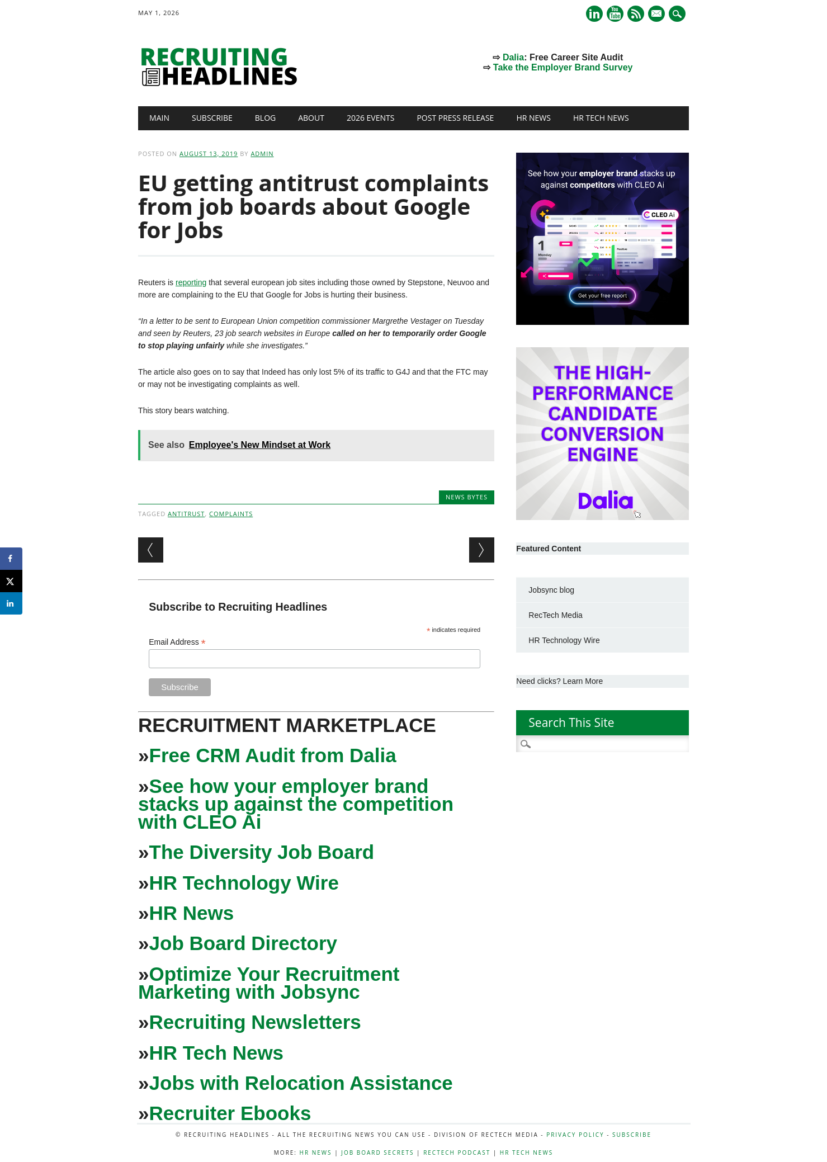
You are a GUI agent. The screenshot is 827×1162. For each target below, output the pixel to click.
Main (159, 117)
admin (262, 153)
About (311, 117)
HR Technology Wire (244, 883)
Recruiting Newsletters (255, 1022)
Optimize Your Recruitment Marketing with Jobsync (268, 983)
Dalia (513, 57)
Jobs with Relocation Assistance (301, 1083)
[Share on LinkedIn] (11, 603)
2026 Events (371, 117)
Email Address (177, 642)
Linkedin (594, 14)
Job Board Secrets (377, 1152)
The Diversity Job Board (262, 852)
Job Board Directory (243, 943)
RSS (635, 14)
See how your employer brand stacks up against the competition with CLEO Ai (295, 804)
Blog (265, 117)
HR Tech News (601, 117)
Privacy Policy (575, 1135)
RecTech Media (555, 615)
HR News (533, 117)
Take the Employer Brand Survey (563, 67)
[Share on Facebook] (11, 558)
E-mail (657, 14)
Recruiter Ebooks (230, 1113)
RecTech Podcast (456, 1152)
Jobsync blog (551, 589)
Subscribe (212, 117)
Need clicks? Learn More (559, 681)
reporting (191, 282)
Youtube (615, 14)
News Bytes (467, 497)
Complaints (231, 513)
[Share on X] (11, 581)
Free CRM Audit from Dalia (272, 755)
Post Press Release (455, 117)
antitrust (186, 513)
